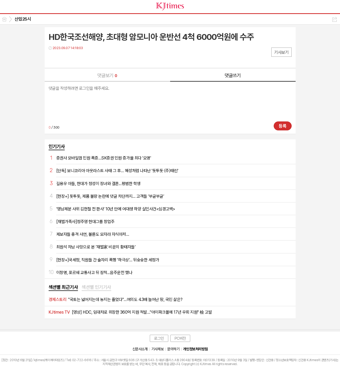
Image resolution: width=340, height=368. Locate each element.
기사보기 (281, 52)
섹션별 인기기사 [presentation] (96, 287)
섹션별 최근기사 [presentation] (63, 287)
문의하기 (173, 349)
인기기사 (57, 146)
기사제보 (157, 349)
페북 (53, 58)
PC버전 (180, 338)
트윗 (63, 58)
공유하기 (335, 19)
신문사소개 (140, 349)
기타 (85, 58)
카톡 (74, 58)
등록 (283, 126)
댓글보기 (107, 75)
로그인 (159, 338)
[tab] (63, 287)
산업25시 (23, 19)
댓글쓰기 (233, 75)
